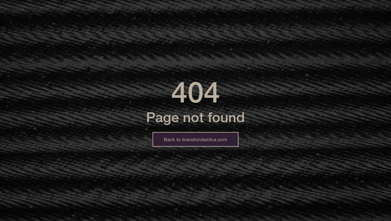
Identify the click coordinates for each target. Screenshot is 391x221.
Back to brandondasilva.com (195, 139)
